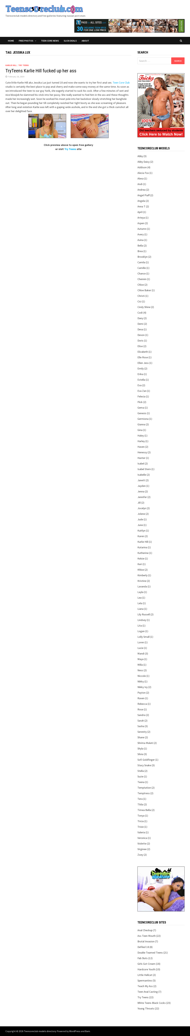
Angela (141, 201)
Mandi (140, 653)
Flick (140, 402)
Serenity (142, 731)
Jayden (141, 486)
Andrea (141, 189)
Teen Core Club (121, 82)
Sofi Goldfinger (146, 759)
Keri (139, 564)
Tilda (140, 804)
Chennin (141, 279)
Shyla (140, 748)
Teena (140, 782)
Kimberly (142, 575)
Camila (141, 262)
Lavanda (142, 586)
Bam (87, 1031)
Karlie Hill (11, 65)
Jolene (141, 514)
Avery (140, 234)
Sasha (140, 726)
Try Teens (23, 65)
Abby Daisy (143, 161)
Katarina (142, 547)
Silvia (140, 754)
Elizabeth (142, 351)
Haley (140, 435)
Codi (140, 312)
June (140, 525)
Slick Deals (70, 40)
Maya (140, 659)
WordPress (74, 1031)
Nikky (140, 681)
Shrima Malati (145, 743)
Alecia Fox (143, 173)
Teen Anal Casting (147, 991)
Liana (140, 609)
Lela (139, 603)
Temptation (144, 787)
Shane (140, 737)
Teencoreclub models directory (40, 1031)
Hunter (141, 458)
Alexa (140, 178)
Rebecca (142, 704)
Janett (141, 480)
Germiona (143, 419)
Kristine (141, 581)
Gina (139, 430)
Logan (141, 631)
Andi (139, 184)
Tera (140, 799)
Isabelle (141, 474)
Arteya (141, 217)
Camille (141, 268)
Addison (142, 167)
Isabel (140, 463)
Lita (139, 625)
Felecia (141, 396)
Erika (140, 374)
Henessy (142, 452)
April (139, 212)
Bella (140, 245)
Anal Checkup (144, 930)
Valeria (141, 832)
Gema (140, 407)
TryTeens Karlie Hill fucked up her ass (40, 71)
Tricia (140, 821)
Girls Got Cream (146, 963)
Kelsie (140, 558)
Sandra (141, 715)
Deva (140, 329)
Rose (140, 709)
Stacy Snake (144, 765)
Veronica (142, 838)
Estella (141, 379)
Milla (140, 664)
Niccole (141, 676)
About (85, 40)
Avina (140, 240)
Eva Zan (141, 391)
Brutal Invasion (145, 941)
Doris (140, 340)
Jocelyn (141, 508)
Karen (140, 536)
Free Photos (26, 40)
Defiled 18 (143, 947)
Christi (141, 296)
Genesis (141, 413)
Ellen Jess (143, 363)
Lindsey (141, 620)
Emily (140, 368)
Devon (141, 335)
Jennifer (142, 497)
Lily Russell (143, 614)
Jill (139, 502)
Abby (140, 156)
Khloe (140, 569)
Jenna (140, 491)
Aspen (140, 223)
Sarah (140, 720)
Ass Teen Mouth (146, 936)
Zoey (140, 854)
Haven (141, 446)
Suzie (140, 776)
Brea (140, 251)
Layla (140, 592)
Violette (141, 843)
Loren (140, 642)
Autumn (141, 228)
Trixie (140, 826)
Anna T (141, 206)
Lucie (140, 648)
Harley (141, 441)
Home (11, 40)
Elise (140, 346)
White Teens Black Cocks (151, 1003)
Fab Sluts (142, 958)
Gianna (141, 424)
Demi (140, 323)
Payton (141, 692)
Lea (139, 597)
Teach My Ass (145, 986)
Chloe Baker (144, 290)
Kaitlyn (141, 530)
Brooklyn (142, 256)
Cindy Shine (143, 307)
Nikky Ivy (142, 687)
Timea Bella (144, 810)
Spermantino (144, 980)
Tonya (140, 815)
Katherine (143, 553)
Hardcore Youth (146, 969)
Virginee (142, 849)
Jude (140, 519)
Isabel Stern (144, 469)
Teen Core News (50, 40)
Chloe (140, 284)
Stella (140, 771)
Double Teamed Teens (150, 952)
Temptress (143, 793)
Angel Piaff (143, 195)
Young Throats (145, 1008)
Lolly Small (143, 636)
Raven (140, 698)
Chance (141, 273)
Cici (139, 301)
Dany (140, 318)
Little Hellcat (144, 975)
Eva (139, 385)
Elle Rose (142, 357)
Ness (140, 670)
